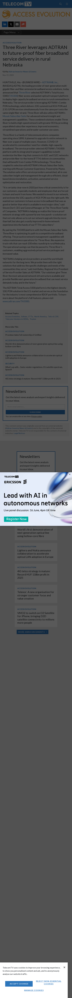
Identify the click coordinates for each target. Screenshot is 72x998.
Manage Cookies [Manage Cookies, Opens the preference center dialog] (34, 990)
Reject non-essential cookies (48, 982)
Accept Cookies (19, 984)
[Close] (64, 967)
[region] (34, 980)
